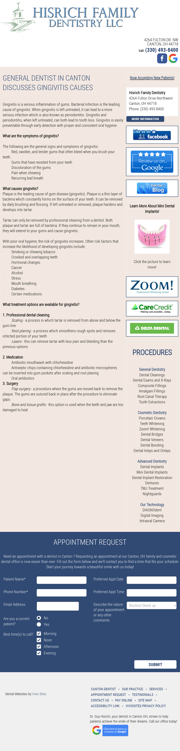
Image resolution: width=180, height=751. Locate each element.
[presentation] (120, 632)
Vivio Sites (39, 693)
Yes (46, 624)
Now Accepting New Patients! (152, 77)
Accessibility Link (105, 705)
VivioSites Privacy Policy (146, 705)
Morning (50, 633)
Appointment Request (108, 694)
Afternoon (51, 646)
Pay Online (123, 700)
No (46, 617)
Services (156, 689)
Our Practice (132, 689)
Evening (50, 652)
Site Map (145, 700)
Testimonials (142, 694)
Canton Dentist (103, 689)
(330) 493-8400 (161, 49)
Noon (48, 639)
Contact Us (100, 700)
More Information (145, 119)
